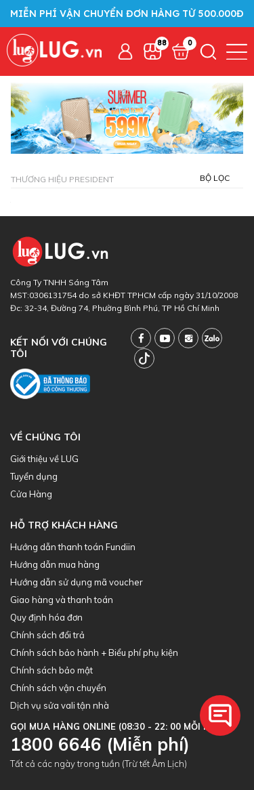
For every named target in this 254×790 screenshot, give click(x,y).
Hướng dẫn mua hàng (55, 564)
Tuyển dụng (34, 476)
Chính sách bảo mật (51, 670)
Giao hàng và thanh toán (61, 599)
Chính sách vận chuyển (58, 687)
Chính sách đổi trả (47, 634)
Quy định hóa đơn (46, 617)
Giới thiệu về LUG (44, 458)
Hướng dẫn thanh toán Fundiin (72, 546)
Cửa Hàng (31, 493)
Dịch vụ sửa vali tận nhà (59, 705)
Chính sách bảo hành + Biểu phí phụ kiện (94, 652)
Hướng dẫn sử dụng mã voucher (76, 582)
